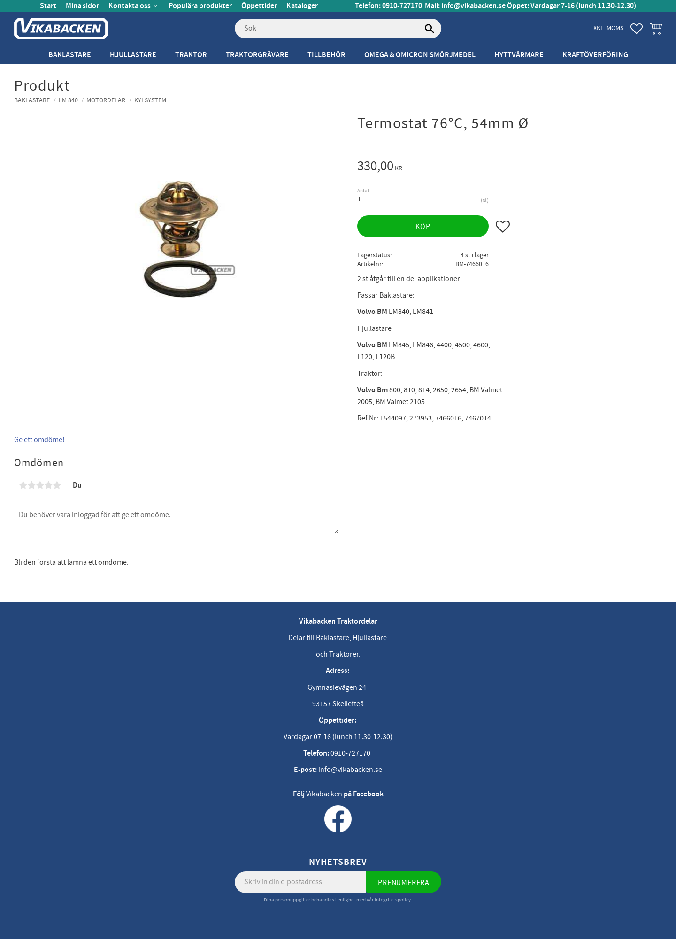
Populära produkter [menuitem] (200, 6)
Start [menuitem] (48, 6)
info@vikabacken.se (473, 6)
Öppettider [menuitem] (259, 6)
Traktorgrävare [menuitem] (257, 55)
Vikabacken (324, 794)
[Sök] (429, 28)
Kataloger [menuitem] (302, 6)
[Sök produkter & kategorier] (338, 28)
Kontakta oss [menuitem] (129, 6)
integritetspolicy (393, 899)
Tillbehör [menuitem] (326, 55)
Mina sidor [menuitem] (82, 6)
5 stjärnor (57, 485)
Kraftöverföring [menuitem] (595, 55)
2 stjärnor (31, 485)
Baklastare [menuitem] (69, 55)
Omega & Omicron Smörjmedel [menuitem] (420, 55)
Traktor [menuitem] (191, 55)
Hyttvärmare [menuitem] (519, 55)
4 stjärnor (48, 485)
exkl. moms (606, 27)
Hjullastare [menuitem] (133, 55)
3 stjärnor (40, 485)
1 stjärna (23, 485)
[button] (636, 29)
